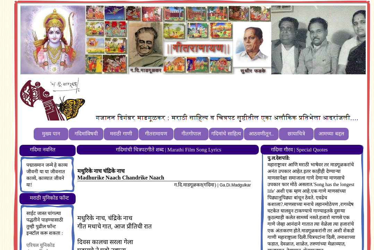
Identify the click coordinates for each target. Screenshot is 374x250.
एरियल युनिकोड (40, 245)
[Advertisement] (214, 94)
